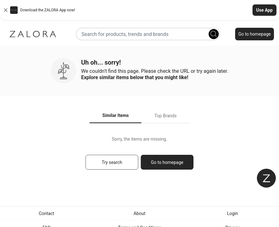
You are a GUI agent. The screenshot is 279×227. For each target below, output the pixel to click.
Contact (46, 213)
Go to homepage (254, 34)
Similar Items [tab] (115, 115)
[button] (139, 10)
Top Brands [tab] (165, 115)
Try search (112, 162)
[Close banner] (6, 10)
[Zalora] (33, 34)
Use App (264, 10)
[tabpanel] (139, 156)
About (139, 213)
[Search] (214, 34)
